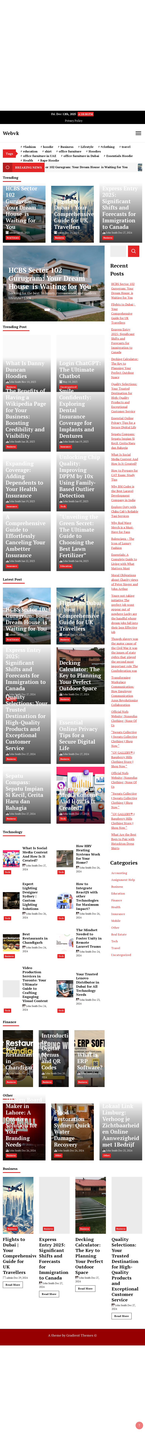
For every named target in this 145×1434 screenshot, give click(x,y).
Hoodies (95, 151)
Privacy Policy (73, 120)
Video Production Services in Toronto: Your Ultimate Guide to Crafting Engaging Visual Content (35, 984)
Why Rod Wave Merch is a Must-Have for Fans (122, 527)
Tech (63, 506)
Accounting (119, 873)
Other (115, 927)
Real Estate (13, 237)
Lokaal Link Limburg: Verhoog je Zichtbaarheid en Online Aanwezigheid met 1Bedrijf (120, 1125)
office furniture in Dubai (81, 156)
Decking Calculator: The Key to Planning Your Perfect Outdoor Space (80, 675)
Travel (115, 948)
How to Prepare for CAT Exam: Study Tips (124, 475)
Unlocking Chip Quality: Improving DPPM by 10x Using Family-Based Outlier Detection (79, 476)
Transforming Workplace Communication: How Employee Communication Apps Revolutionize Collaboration (124, 691)
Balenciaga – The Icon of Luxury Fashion (122, 543)
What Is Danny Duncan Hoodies (25, 370)
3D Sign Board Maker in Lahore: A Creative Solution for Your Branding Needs (24, 1122)
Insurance (65, 446)
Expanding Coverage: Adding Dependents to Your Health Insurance (24, 479)
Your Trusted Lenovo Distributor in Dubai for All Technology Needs (87, 984)
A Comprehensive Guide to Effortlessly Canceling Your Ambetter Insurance (26, 536)
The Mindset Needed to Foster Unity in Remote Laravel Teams (89, 938)
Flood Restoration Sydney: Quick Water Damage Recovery (72, 1128)
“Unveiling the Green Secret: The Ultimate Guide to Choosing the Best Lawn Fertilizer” (78, 536)
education (30, 151)
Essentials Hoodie (119, 156)
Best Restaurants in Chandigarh (35, 938)
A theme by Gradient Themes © (72, 1335)
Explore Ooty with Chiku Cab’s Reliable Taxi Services (124, 511)
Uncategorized (121, 955)
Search (133, 251)
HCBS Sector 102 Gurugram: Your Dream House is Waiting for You (86, 167)
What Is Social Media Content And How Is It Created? (78, 798)
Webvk (11, 133)
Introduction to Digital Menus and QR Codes (58, 1051)
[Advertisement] (72, 26)
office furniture (70, 151)
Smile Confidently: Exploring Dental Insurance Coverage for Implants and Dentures (76, 413)
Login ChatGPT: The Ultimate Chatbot (80, 370)
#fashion (29, 147)
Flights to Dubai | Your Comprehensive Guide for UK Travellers (74, 214)
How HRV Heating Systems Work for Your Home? (88, 854)
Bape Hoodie (49, 160)
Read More (13, 1284)
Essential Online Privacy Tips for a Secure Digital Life (78, 735)
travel (126, 147)
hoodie (48, 147)
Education (65, 566)
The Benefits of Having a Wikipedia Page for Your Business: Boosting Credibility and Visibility (26, 413)
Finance (116, 900)
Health (28, 160)
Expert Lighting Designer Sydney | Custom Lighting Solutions (30, 896)
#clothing (108, 147)
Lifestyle (87, 147)
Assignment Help (123, 880)
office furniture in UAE (39, 156)
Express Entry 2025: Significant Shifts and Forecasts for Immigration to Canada (120, 207)
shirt (48, 151)
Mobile (115, 921)
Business (66, 147)
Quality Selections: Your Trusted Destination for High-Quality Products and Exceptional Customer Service (26, 722)
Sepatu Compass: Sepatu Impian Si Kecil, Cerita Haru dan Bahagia (24, 791)
